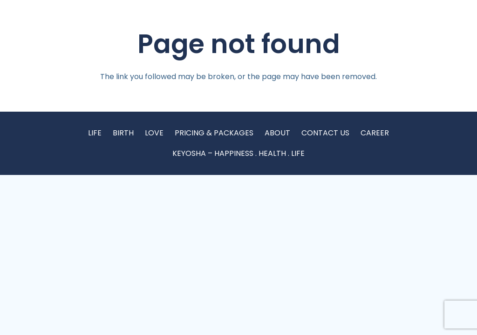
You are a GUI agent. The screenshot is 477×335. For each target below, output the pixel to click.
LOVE (154, 132)
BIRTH (123, 132)
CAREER (375, 132)
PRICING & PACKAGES (214, 132)
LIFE (95, 132)
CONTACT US (325, 132)
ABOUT (277, 132)
